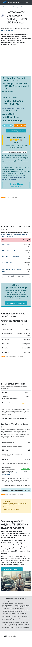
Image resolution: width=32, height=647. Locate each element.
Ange (23, 403)
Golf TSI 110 (6, 244)
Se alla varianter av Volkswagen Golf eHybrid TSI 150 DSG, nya (16, 235)
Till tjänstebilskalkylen (16, 303)
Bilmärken (6, 7)
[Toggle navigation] (27, 2)
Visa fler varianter (7, 31)
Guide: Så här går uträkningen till (13, 108)
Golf (22, 7)
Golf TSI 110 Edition (9, 250)
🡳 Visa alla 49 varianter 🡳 (16, 276)
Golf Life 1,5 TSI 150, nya (10, 257)
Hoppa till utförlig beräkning (16, 131)
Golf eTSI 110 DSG (8, 263)
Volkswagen (15, 7)
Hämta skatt (25, 468)
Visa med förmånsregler (16, 185)
